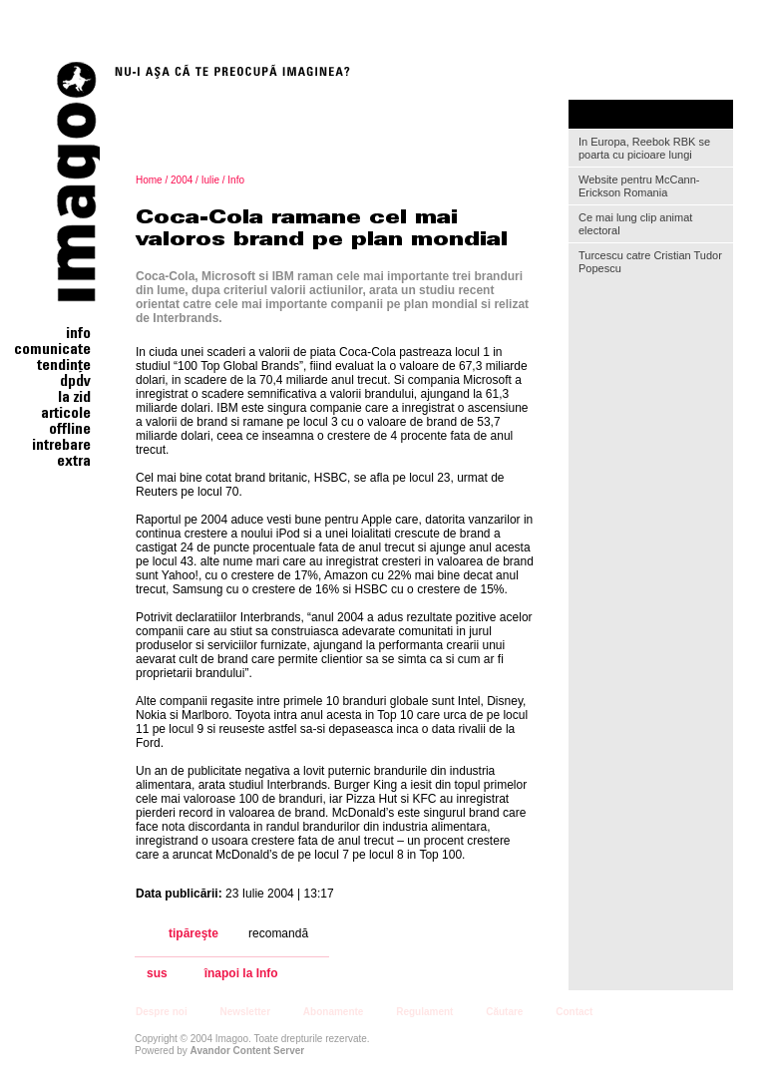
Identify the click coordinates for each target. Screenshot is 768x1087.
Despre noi (162, 1011)
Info (235, 180)
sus (157, 973)
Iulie (210, 180)
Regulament (424, 1011)
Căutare (504, 1011)
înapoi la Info (241, 973)
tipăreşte (193, 933)
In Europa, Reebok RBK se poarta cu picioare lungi (644, 148)
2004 (181, 180)
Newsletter (244, 1011)
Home (149, 180)
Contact (574, 1011)
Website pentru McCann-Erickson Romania (638, 186)
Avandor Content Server (248, 1050)
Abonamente (333, 1011)
